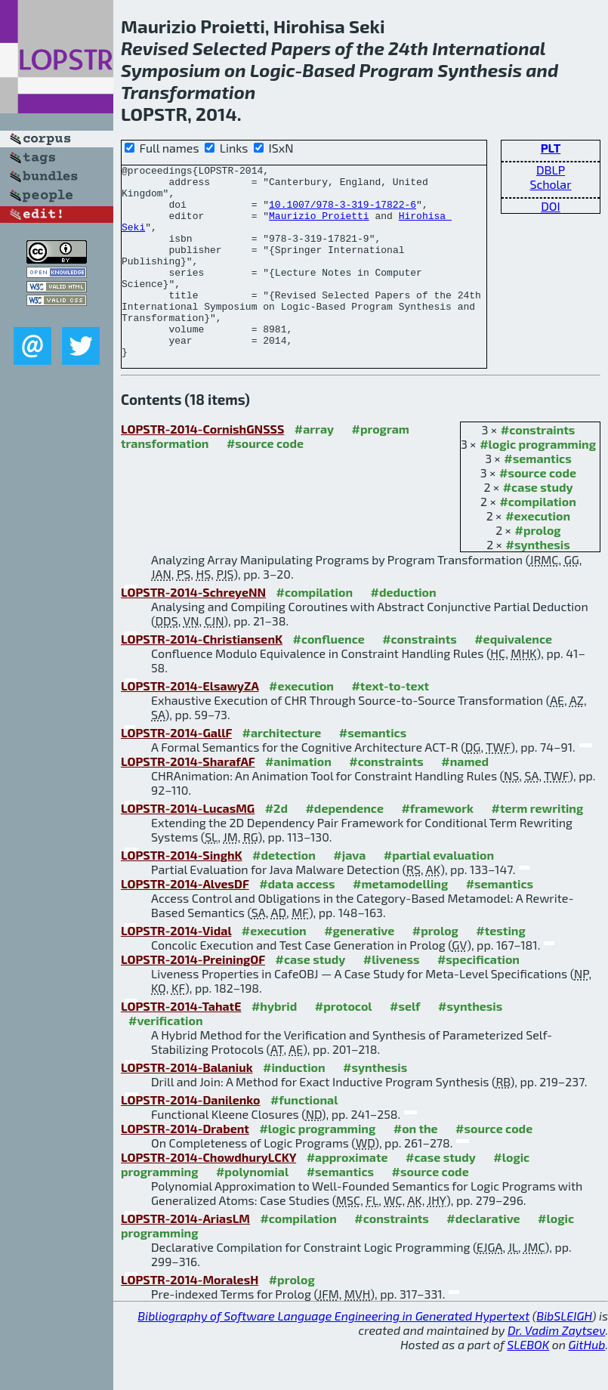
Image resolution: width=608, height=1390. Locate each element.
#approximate (347, 1195)
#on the (416, 1167)
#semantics (537, 497)
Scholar (550, 184)
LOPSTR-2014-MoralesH (189, 1318)
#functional (304, 1138)
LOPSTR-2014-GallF (176, 771)
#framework (437, 846)
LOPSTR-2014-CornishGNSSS (202, 467)
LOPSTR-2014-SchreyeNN (193, 630)
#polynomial (252, 1210)
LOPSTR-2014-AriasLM (185, 1256)
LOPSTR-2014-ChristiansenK (201, 677)
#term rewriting (537, 846)
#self (405, 1044)
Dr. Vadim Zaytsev (556, 1368)
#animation (298, 799)
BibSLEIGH (563, 1354)
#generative (359, 969)
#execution (537, 554)
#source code (537, 511)
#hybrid (274, 1044)
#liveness (391, 997)
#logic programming (538, 482)
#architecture (281, 771)
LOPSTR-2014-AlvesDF (185, 922)
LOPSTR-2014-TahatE (181, 1044)
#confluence (328, 677)
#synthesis (538, 583)
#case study (538, 525)
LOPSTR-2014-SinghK (181, 893)
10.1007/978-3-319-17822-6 (342, 213)
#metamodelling (400, 922)
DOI (550, 206)
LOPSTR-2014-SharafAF (188, 799)
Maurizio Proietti (319, 226)
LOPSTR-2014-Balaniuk (187, 1105)
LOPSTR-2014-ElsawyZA (190, 724)
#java (349, 893)
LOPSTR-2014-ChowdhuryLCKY (208, 1195)
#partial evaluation (439, 893)
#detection (284, 893)
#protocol (343, 1044)
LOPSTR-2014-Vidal (176, 969)
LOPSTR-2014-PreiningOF (193, 997)
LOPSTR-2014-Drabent (185, 1167)
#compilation (537, 540)
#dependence (344, 846)
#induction (294, 1105)
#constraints (538, 468)
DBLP (550, 169)
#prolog (538, 568)
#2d (276, 846)
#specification (478, 997)
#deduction (403, 630)
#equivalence (513, 677)
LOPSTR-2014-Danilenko (190, 1138)
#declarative (483, 1256)
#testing (500, 969)
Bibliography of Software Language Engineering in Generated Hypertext (333, 1354)
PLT (551, 148)
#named (465, 799)
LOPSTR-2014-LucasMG (188, 846)
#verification (165, 1059)
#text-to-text (390, 724)
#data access (297, 922)
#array (314, 467)
